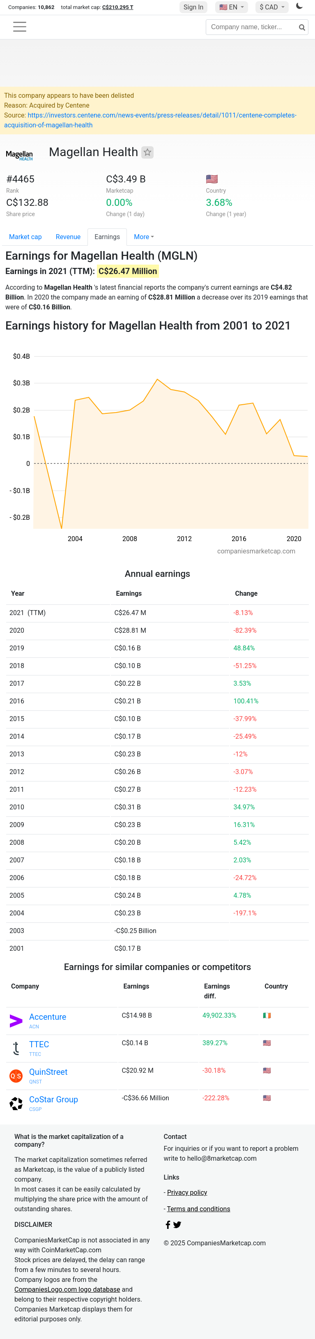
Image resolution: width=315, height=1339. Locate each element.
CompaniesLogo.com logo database (67, 1289)
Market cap (25, 237)
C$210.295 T (117, 7)
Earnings (107, 237)
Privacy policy (187, 1192)
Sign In (193, 7)
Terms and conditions (198, 1209)
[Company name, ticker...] (257, 27)
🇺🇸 (229, 7)
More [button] (141, 237)
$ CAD (269, 7)
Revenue (68, 237)
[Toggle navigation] (20, 27)
